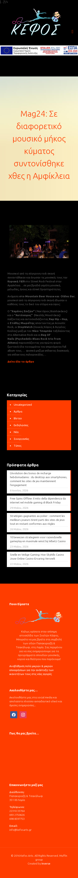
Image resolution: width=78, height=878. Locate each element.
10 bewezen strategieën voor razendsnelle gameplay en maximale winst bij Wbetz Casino (38, 539)
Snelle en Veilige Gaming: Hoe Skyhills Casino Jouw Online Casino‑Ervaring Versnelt (37, 556)
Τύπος (17, 445)
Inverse (46, 863)
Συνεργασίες (21, 438)
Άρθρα (18, 411)
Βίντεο (18, 418)
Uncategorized (23, 404)
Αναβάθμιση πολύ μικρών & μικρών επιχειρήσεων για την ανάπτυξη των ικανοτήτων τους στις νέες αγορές (31, 670)
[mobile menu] (72, 31)
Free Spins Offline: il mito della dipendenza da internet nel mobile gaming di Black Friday (38, 500)
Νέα (16, 432)
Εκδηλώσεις (21, 425)
